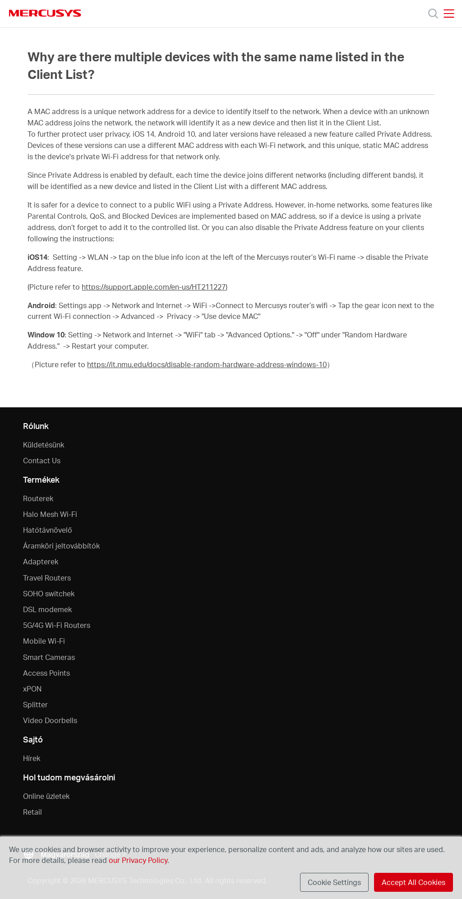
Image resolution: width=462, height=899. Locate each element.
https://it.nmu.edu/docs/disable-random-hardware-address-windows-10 (207, 364)
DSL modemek (47, 609)
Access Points (46, 673)
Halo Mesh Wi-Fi (50, 514)
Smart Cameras (49, 657)
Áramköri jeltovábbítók (61, 545)
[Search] (433, 13)
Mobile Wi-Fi (44, 640)
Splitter (35, 704)
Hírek (31, 758)
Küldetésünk (43, 444)
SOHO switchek (48, 593)
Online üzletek (46, 796)
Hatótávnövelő (47, 530)
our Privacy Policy (138, 860)
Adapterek (40, 561)
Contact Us (41, 460)
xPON (32, 688)
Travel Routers (47, 577)
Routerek (38, 498)
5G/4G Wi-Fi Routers (56, 625)
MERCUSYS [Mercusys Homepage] (45, 13)
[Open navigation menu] (449, 13)
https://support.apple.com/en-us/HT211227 (154, 286)
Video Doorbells (50, 720)
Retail (32, 811)
